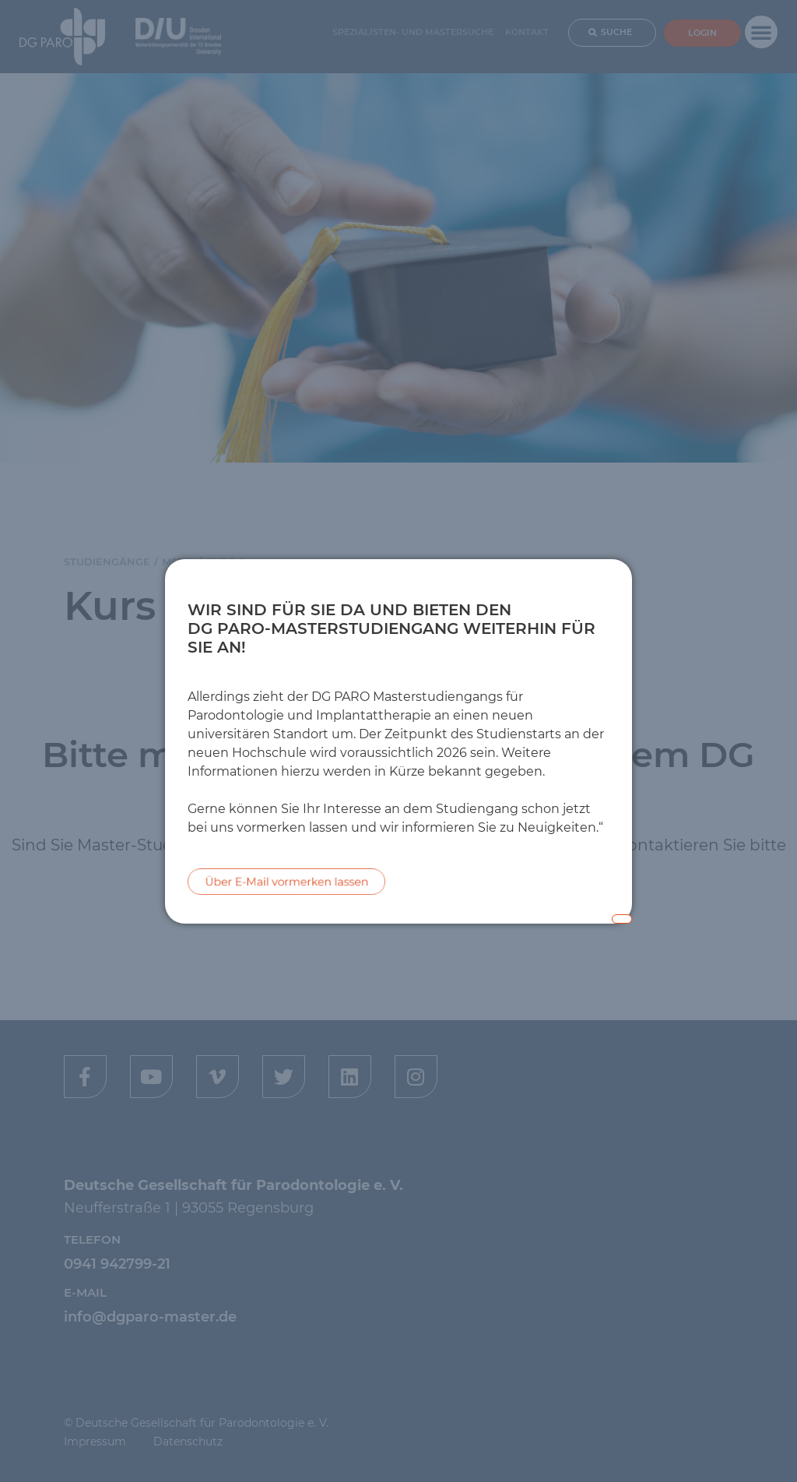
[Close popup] (622, 919)
